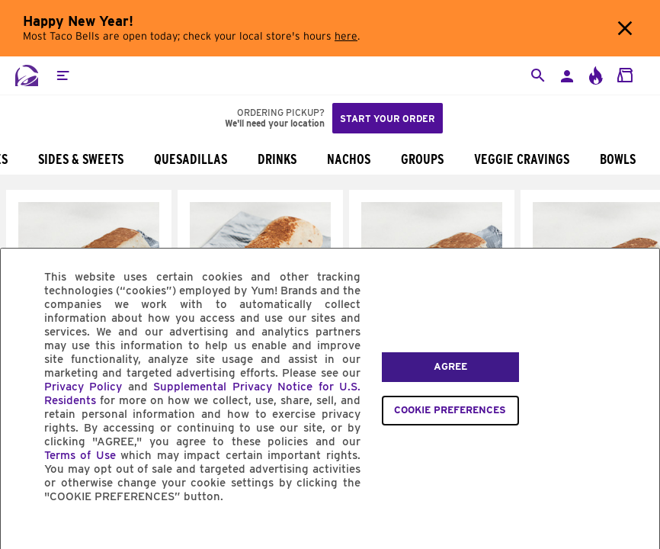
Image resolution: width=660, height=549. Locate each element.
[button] (62, 75)
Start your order (387, 118)
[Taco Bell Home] (26, 75)
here (346, 36)
